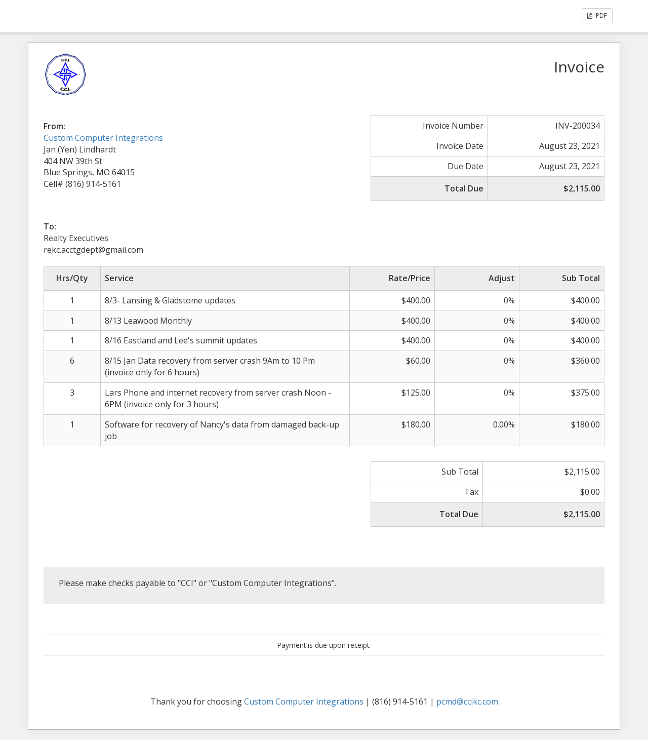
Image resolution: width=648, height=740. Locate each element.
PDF (597, 15)
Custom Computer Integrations (103, 137)
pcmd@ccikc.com (467, 701)
